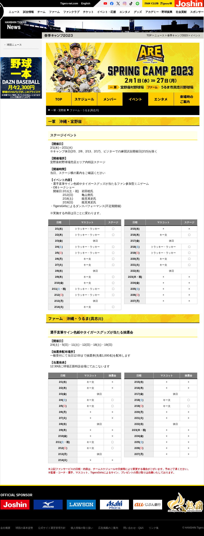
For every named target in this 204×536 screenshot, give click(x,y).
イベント (195, 35)
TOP (149, 35)
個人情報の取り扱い (82, 527)
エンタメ (161, 99)
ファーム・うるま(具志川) (84, 110)
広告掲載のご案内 (108, 527)
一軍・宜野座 (58, 110)
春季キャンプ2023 (177, 35)
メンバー (110, 99)
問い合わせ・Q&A (133, 527)
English (85, 3)
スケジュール (84, 99)
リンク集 (154, 527)
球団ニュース (14, 44)
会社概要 (5, 527)
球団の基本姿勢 (24, 527)
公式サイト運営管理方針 (52, 527)
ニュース (159, 35)
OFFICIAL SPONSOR (16, 495)
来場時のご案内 (186, 99)
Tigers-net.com (69, 3)
